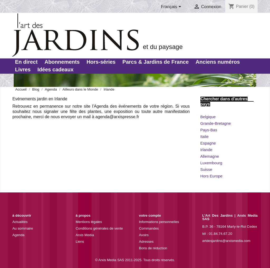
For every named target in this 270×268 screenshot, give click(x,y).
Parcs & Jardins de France (155, 62)
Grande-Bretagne (215, 123)
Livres (23, 69)
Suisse (206, 169)
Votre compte (150, 215)
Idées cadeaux (55, 69)
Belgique (208, 117)
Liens (80, 242)
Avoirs (144, 235)
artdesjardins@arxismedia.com (226, 241)
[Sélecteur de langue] (172, 7)
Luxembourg (211, 163)
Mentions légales (89, 222)
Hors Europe (211, 176)
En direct (26, 62)
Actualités (20, 222)
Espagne (208, 143)
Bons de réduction (153, 248)
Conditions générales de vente (99, 228)
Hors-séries (100, 62)
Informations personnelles (159, 222)
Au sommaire (22, 228)
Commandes (149, 228)
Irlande (206, 149)
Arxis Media (85, 235)
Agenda (18, 235)
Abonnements (62, 62)
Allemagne (209, 156)
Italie (204, 136)
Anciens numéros (218, 62)
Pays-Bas (208, 130)
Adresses (146, 242)
